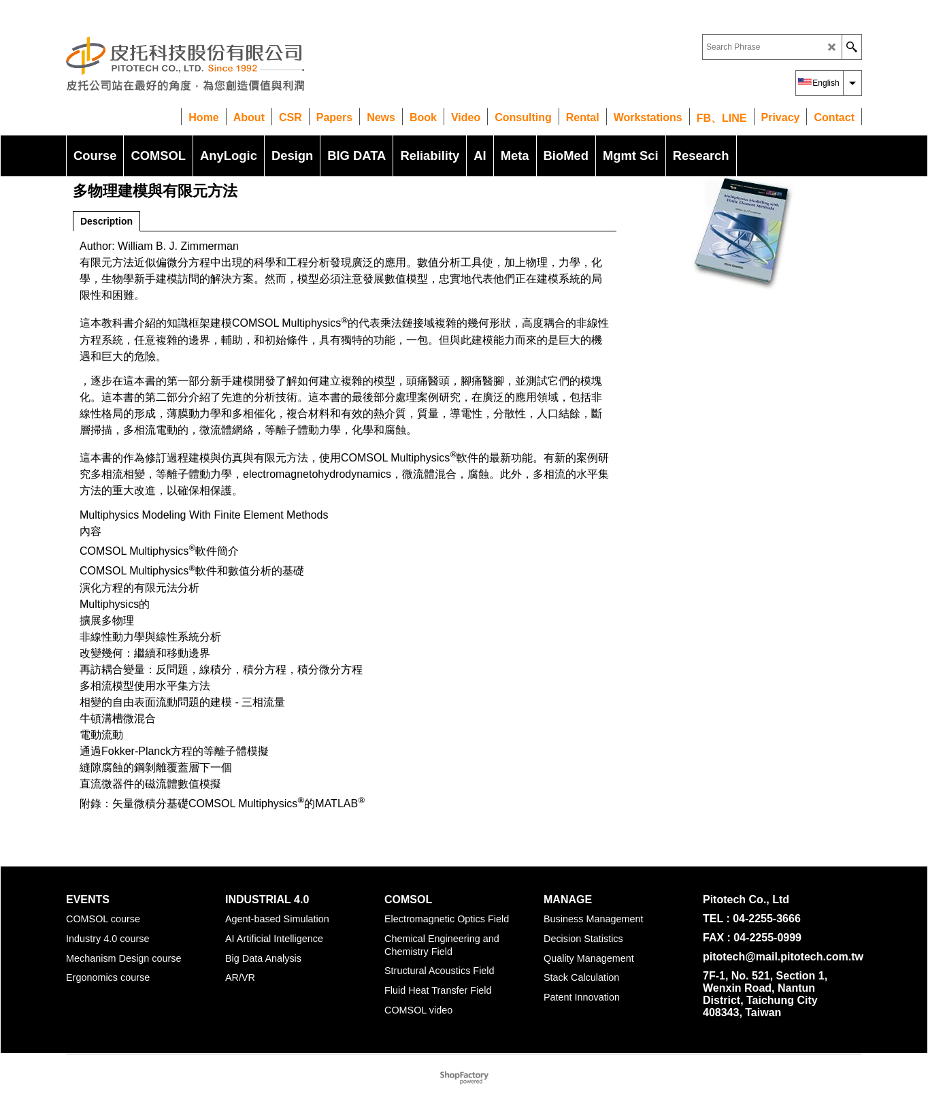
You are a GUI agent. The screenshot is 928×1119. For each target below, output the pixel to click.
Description (106, 221)
